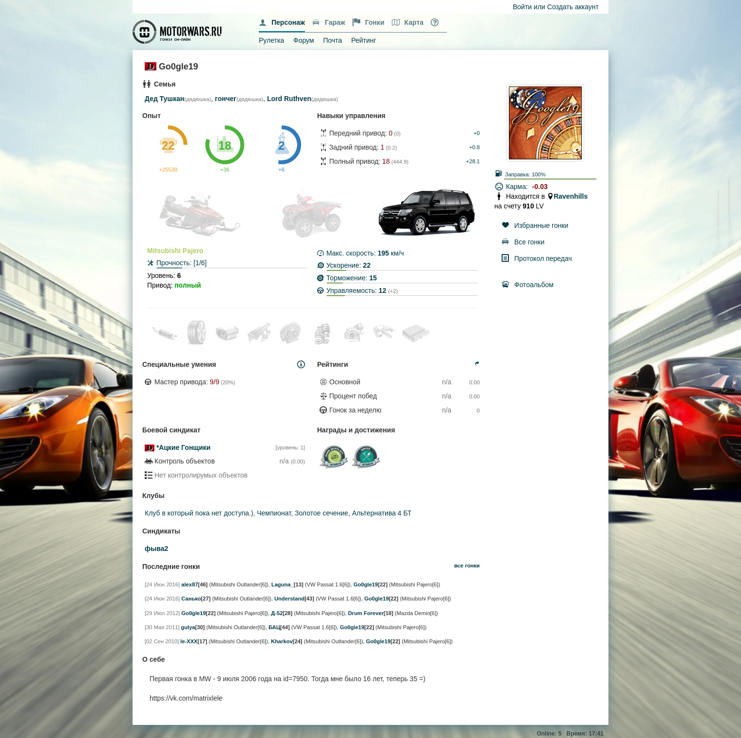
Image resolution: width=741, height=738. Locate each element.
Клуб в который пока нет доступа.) (199, 513)
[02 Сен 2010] (162, 641)
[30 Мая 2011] (162, 627)
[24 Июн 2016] (162, 584)
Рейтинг (363, 40)
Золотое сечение (321, 513)
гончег (225, 99)
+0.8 (474, 147)
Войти (522, 7)
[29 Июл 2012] (162, 613)
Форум (303, 40)
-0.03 (540, 186)
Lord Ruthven (289, 99)
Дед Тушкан (164, 99)
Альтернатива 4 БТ (382, 513)
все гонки (467, 565)
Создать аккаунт (573, 7)
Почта (332, 40)
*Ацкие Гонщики (183, 447)
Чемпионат (274, 513)
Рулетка (271, 40)
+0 (476, 133)
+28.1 (473, 161)
